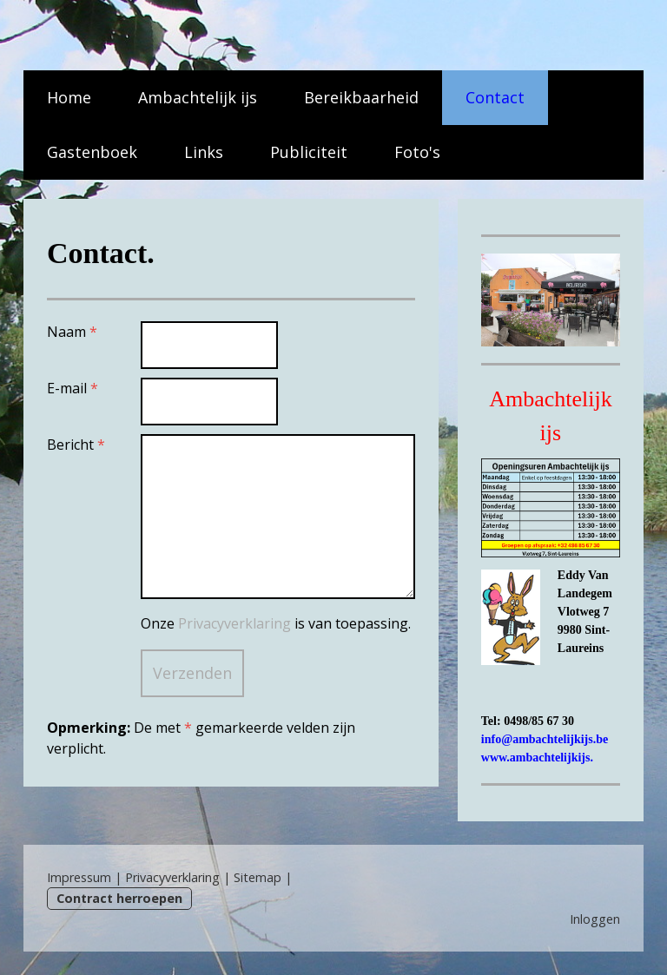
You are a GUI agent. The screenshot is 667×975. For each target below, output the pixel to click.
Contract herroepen (119, 898)
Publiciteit (308, 152)
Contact (495, 97)
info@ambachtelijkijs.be (544, 739)
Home (69, 97)
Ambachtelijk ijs (197, 97)
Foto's (417, 152)
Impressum (79, 877)
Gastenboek (92, 152)
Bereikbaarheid (361, 97)
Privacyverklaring (234, 623)
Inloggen (595, 919)
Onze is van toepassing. (276, 623)
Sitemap (257, 877)
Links (203, 152)
